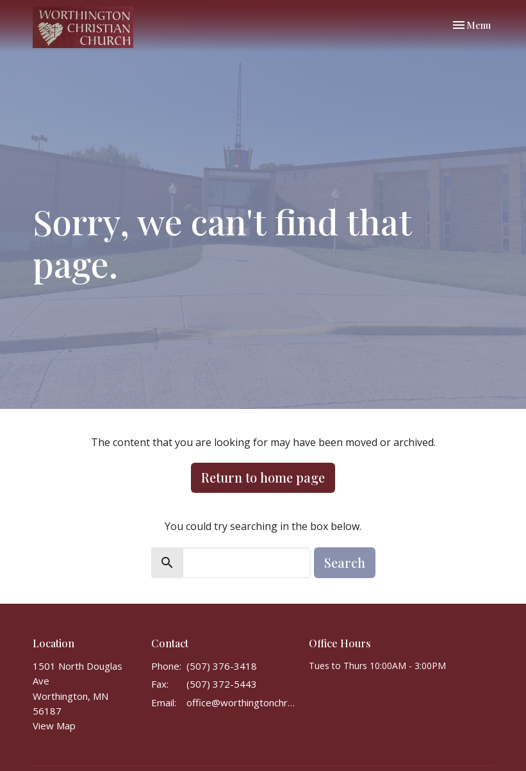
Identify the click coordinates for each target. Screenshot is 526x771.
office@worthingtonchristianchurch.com (241, 702)
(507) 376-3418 (221, 665)
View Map (54, 725)
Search (344, 562)
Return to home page (263, 477)
